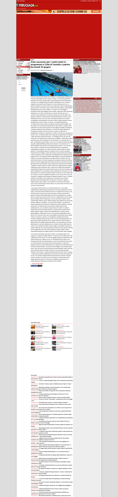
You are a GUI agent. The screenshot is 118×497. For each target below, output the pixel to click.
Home (18, 59)
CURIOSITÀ (76, 59)
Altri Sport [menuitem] (20, 70)
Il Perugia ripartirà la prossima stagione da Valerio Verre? (87, 100)
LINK (75, 137)
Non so (20, 84)
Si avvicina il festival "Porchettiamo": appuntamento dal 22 (88, 108)
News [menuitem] (19, 66)
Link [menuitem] (18, 68)
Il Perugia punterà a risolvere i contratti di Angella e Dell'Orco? (53, 402)
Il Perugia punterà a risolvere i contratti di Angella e (86, 101)
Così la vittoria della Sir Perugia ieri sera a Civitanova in (87, 106)
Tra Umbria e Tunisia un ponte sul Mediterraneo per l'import (88, 109)
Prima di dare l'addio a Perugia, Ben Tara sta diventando (87, 105)
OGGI (96, 98)
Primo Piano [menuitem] (20, 61)
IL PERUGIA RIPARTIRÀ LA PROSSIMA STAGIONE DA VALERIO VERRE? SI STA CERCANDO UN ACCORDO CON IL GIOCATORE (86, 63)
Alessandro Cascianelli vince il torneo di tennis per (86, 110)
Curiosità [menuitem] (20, 63)
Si (19, 80)
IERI (100, 98)
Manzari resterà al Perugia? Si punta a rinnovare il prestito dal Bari (54, 397)
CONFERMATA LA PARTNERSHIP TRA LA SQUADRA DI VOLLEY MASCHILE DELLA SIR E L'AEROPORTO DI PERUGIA (81, 141)
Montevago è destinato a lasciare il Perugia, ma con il (86, 102)
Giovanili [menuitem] (19, 72)
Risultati (23, 90)
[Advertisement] (59, 25)
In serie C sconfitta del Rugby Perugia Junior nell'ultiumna (87, 112)
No (19, 82)
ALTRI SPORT (77, 155)
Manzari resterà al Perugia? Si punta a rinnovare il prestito (88, 104)
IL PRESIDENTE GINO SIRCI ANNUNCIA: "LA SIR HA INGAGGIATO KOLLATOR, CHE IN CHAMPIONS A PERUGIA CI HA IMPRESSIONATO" (82, 159)
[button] (23, 88)
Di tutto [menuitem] (19, 65)
